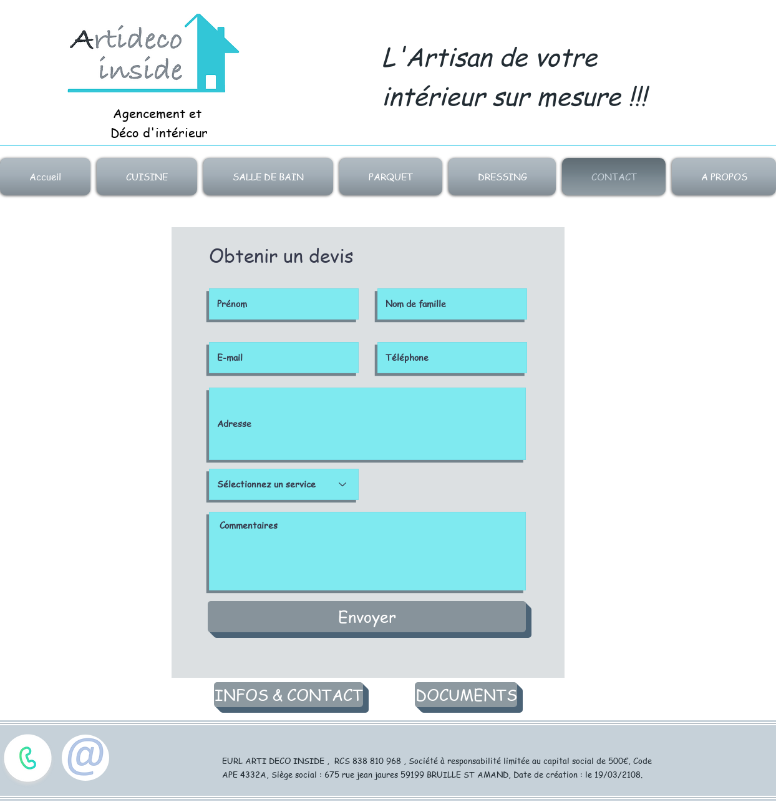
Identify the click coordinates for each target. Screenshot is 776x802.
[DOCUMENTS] (466, 694)
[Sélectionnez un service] (284, 484)
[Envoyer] (367, 616)
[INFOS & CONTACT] (288, 694)
